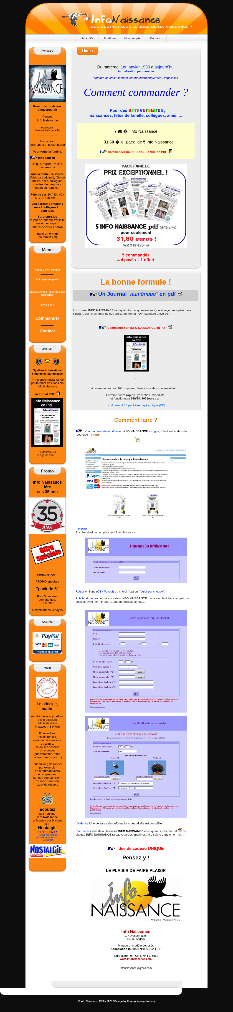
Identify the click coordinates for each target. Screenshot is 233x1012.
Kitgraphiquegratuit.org (140, 1001)
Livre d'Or (87, 38)
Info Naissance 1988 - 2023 (96, 1001)
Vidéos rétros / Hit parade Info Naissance (47, 292)
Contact (155, 38)
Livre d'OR (47, 304)
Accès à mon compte (47, 269)
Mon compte (132, 38)
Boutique (110, 38)
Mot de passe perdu (47, 279)
